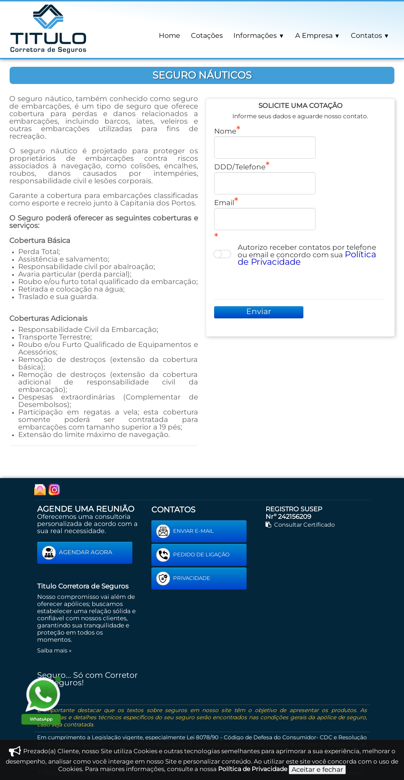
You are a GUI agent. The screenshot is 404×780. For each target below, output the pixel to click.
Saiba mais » (54, 650)
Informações (258, 35)
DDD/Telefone (240, 166)
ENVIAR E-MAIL (185, 531)
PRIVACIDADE (183, 578)
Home (169, 35)
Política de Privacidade (252, 768)
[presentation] (268, 281)
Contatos (370, 35)
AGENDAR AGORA (77, 553)
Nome (225, 131)
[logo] (48, 28)
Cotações (207, 35)
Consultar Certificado (300, 524)
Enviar (258, 311)
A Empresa (317, 35)
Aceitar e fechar (317, 769)
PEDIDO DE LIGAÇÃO (192, 555)
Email (224, 202)
